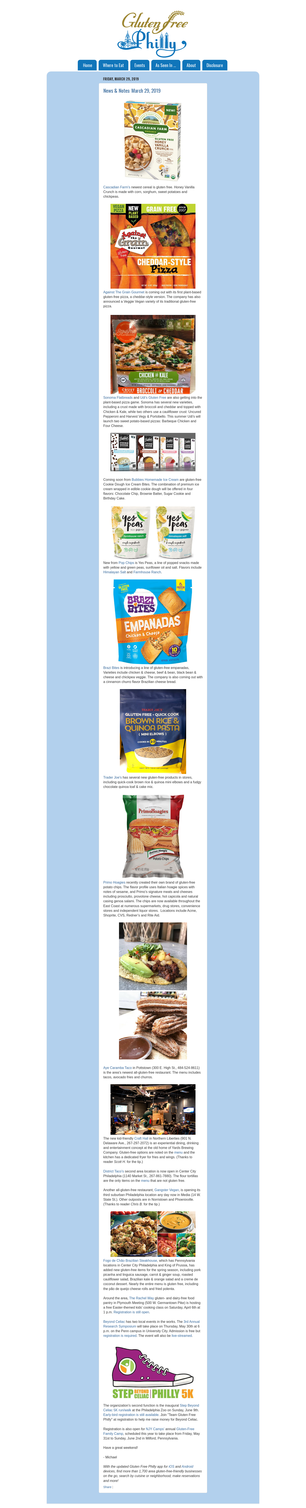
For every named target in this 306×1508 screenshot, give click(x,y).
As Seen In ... (166, 65)
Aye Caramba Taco (117, 1068)
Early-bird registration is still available (131, 1415)
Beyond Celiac (114, 1321)
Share (107, 1487)
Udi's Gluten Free (153, 397)
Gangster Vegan (166, 1190)
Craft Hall (141, 1138)
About (191, 65)
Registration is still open (131, 1312)
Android (187, 1466)
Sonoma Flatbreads (118, 397)
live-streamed (182, 1335)
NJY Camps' (155, 1429)
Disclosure (215, 65)
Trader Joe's (112, 777)
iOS (171, 1466)
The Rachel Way (141, 1298)
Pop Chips (126, 563)
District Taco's (113, 1171)
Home (87, 65)
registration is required (120, 1335)
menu (178, 1152)
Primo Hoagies (114, 882)
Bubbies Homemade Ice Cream (155, 479)
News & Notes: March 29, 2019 (132, 90)
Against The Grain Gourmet (123, 292)
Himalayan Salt (114, 572)
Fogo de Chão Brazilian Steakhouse (130, 1260)
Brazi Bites (111, 668)
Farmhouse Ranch (147, 572)
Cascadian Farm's (116, 187)
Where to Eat (113, 65)
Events (140, 65)
